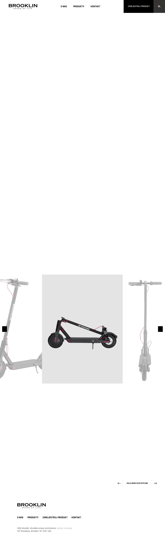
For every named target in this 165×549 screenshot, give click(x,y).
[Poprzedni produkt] (119, 62)
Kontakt (95, 6)
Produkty (78, 6)
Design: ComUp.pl (64, 528)
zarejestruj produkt (139, 6)
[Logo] (23, 6)
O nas (64, 6)
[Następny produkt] (155, 62)
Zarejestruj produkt (55, 517)
